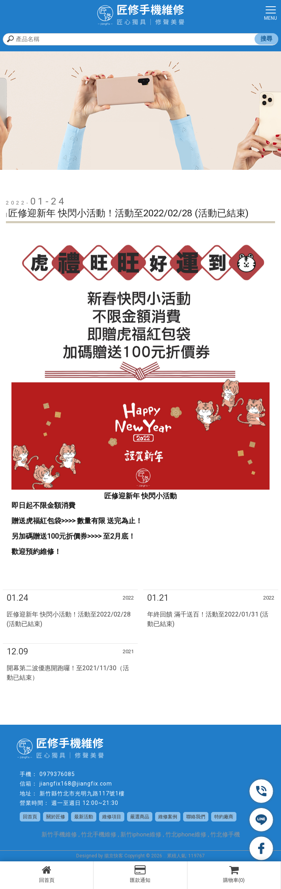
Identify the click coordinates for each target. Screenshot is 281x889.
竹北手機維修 (98, 834)
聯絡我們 (195, 816)
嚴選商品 (139, 816)
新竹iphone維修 (140, 834)
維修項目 (111, 816)
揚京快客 (113, 856)
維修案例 (167, 816)
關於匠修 (55, 816)
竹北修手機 (225, 834)
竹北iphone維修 (185, 834)
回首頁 (46, 874)
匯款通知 (140, 874)
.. (164, 856)
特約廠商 (223, 816)
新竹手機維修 (59, 834)
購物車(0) (234, 874)
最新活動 (83, 816)
